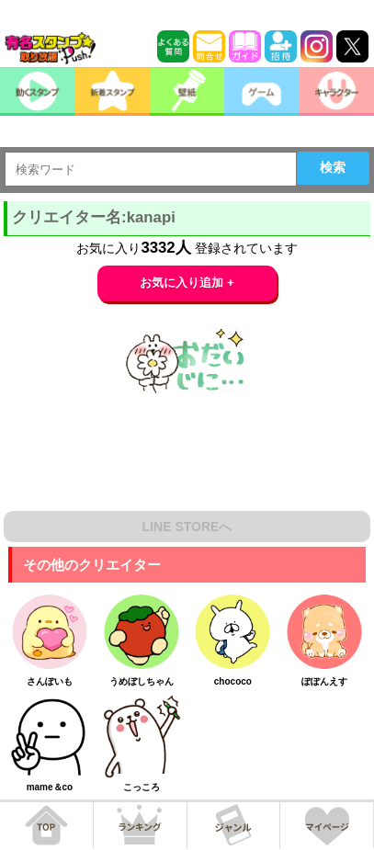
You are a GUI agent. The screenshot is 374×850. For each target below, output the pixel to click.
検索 (333, 167)
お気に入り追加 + (187, 282)
